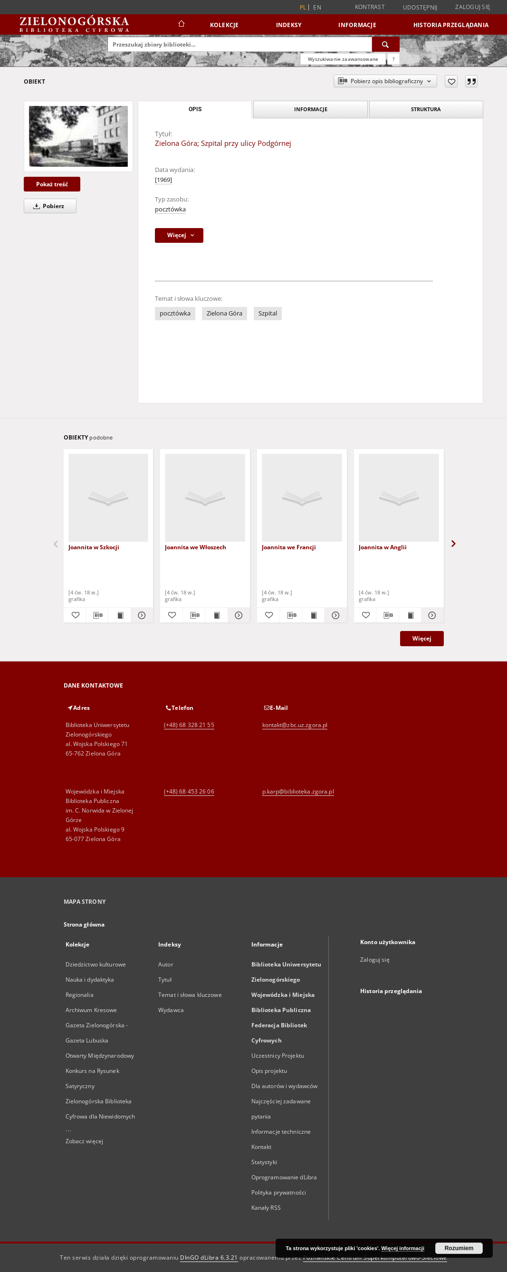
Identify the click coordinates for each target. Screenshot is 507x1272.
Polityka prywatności (278, 1192)
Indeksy (289, 25)
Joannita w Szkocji (93, 547)
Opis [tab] (195, 109)
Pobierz (47, 206)
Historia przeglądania (450, 25)
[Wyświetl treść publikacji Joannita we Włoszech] (216, 615)
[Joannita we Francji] (302, 498)
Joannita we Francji (289, 547)
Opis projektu (269, 1071)
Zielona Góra (224, 313)
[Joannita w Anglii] (399, 498)
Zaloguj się (472, 7)
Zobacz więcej (85, 1141)
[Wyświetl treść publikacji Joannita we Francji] (313, 615)
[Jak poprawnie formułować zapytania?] (393, 59)
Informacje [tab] (310, 109)
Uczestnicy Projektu (277, 1056)
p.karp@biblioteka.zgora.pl (298, 791)
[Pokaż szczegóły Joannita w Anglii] (431, 615)
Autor (165, 964)
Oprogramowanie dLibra (284, 1177)
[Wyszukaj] (386, 44)
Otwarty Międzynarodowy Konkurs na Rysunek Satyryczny (100, 1071)
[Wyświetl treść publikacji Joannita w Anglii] (410, 615)
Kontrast (370, 7)
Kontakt (261, 1147)
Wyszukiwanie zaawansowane (343, 59)
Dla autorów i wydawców (284, 1086)
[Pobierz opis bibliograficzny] (97, 615)
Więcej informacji (403, 1248)
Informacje (357, 25)
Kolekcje (224, 25)
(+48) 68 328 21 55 (189, 725)
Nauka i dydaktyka (90, 980)
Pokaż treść (52, 184)
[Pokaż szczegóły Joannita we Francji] (334, 615)
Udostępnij (420, 7)
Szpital (267, 313)
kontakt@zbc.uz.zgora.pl (295, 725)
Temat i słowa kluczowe (190, 995)
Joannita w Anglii (383, 547)
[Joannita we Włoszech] (205, 498)
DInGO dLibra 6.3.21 (209, 1257)
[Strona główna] (180, 24)
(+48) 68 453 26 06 (189, 791)
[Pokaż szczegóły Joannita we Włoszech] (238, 615)
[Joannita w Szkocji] (108, 498)
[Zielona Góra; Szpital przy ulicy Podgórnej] (78, 136)
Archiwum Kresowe (91, 1010)
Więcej (421, 638)
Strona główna (84, 924)
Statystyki (264, 1162)
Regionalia (80, 995)
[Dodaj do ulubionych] (451, 81)
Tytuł (165, 980)
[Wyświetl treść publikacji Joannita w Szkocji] (119, 615)
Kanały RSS (266, 1208)
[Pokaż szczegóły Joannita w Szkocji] (141, 615)
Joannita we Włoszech (195, 547)
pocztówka (170, 209)
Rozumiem (459, 1248)
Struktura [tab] (426, 109)
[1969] (163, 180)
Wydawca (171, 1010)
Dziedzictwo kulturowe (96, 964)
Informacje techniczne (281, 1132)
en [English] (317, 7)
